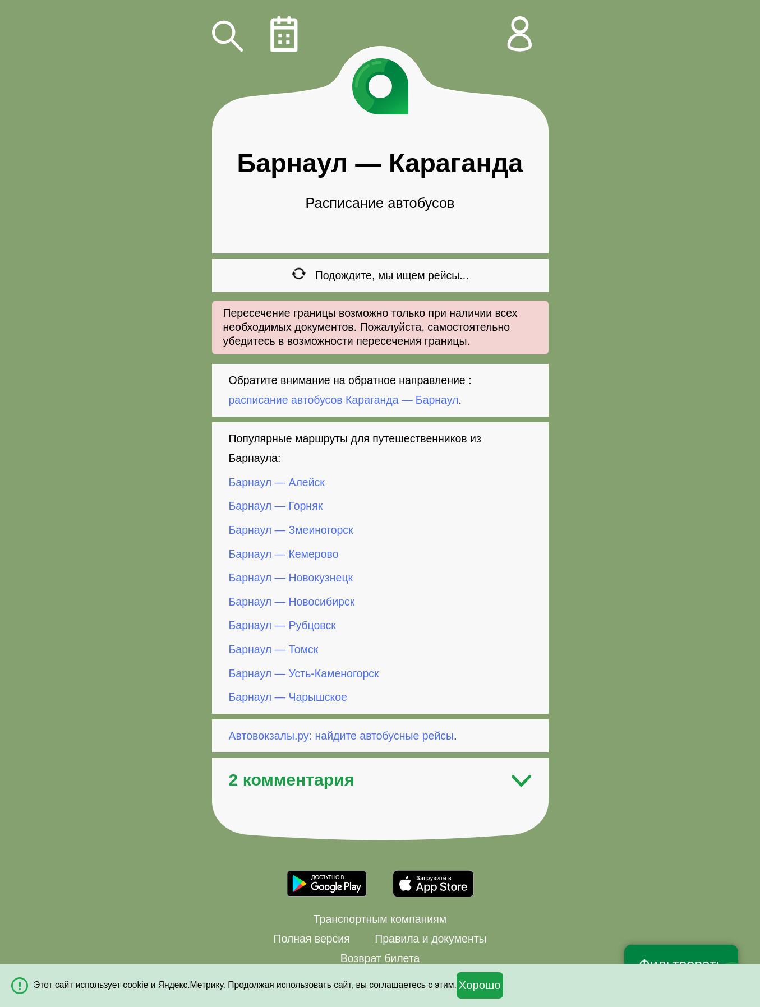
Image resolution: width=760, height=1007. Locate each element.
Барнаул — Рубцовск (282, 625)
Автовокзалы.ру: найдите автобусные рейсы (341, 735)
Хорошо (480, 985)
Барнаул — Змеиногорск (291, 530)
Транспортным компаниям (380, 919)
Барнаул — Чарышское (288, 697)
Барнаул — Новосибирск (292, 601)
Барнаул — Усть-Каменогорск (304, 673)
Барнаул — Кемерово (284, 553)
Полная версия (311, 938)
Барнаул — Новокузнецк (291, 577)
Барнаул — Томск (274, 649)
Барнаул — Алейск (277, 482)
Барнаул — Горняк (276, 506)
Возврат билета (380, 958)
